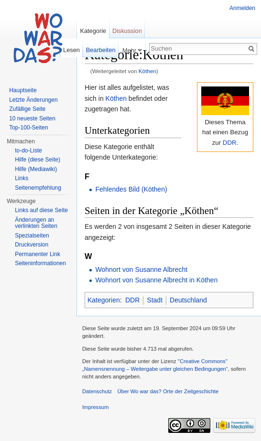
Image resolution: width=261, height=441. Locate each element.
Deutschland (188, 300)
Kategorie (93, 30)
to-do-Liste (28, 150)
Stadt (155, 300)
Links (21, 178)
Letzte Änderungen (33, 100)
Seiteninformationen (40, 263)
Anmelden (242, 8)
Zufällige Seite (27, 109)
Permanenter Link (37, 254)
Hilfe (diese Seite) (37, 159)
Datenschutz (97, 391)
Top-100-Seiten (28, 127)
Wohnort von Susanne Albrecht (141, 269)
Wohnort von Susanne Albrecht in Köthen (156, 280)
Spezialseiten (32, 235)
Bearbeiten (101, 50)
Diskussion (127, 30)
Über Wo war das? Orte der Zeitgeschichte (167, 391)
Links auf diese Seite (41, 210)
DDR (230, 142)
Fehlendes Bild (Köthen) (131, 189)
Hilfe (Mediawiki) (36, 169)
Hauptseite (22, 90)
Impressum (95, 407)
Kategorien (103, 300)
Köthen (147, 71)
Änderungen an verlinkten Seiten (36, 223)
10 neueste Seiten (32, 118)
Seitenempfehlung (38, 187)
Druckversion (31, 244)
